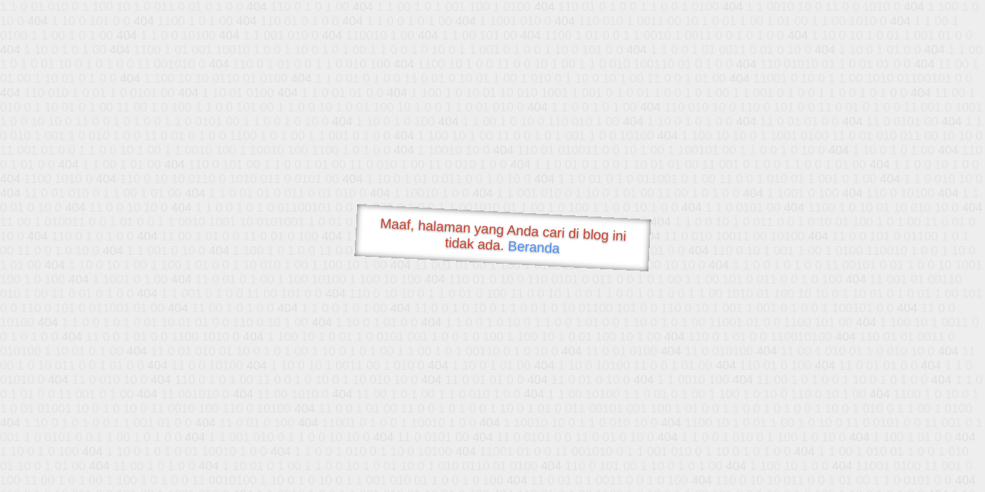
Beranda (534, 247)
